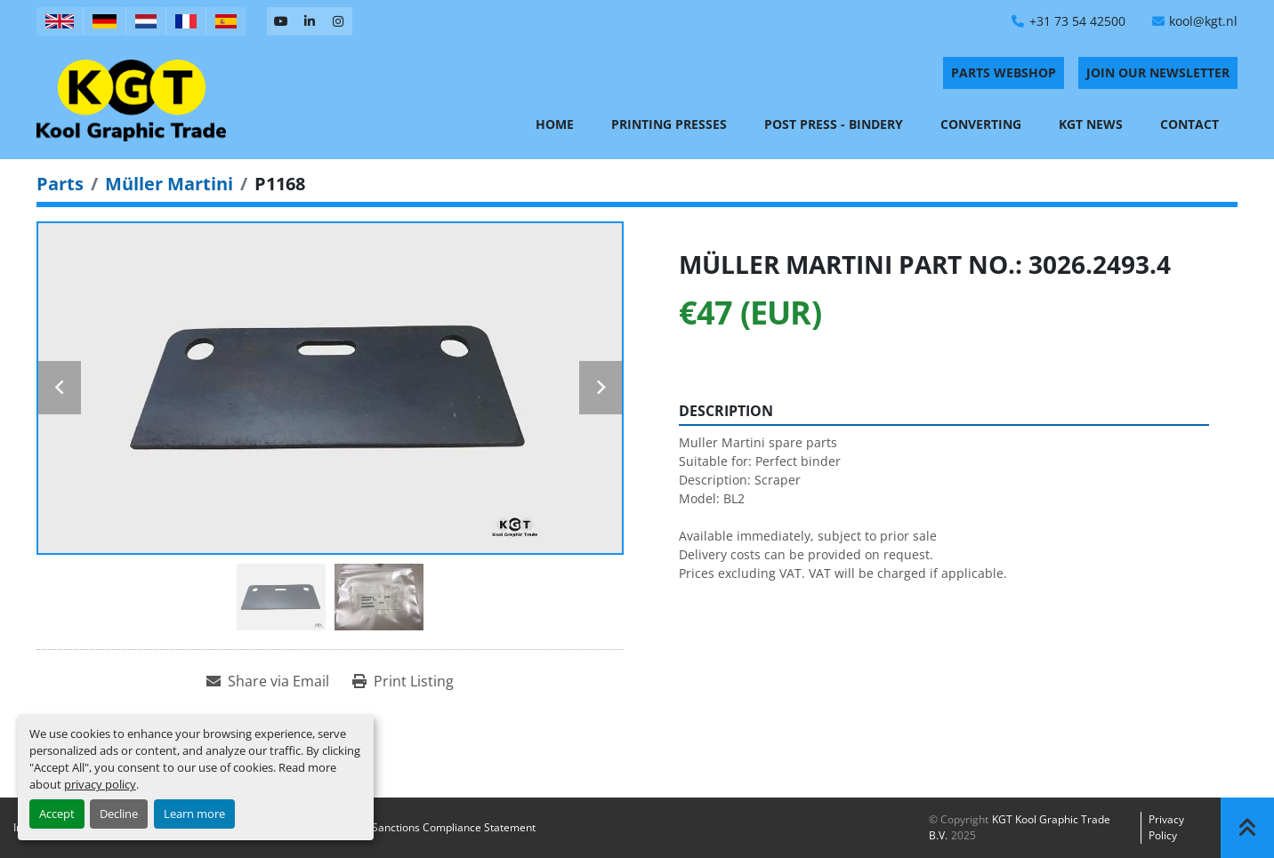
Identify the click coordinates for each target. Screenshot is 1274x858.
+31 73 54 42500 (1077, 20)
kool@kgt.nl (1203, 20)
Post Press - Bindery (833, 124)
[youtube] (281, 21)
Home (555, 124)
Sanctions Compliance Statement (454, 827)
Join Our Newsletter (1158, 72)
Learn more (194, 814)
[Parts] (60, 184)
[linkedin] (309, 21)
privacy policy (100, 784)
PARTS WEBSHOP (1003, 72)
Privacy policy (1166, 827)
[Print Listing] (403, 681)
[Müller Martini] (169, 184)
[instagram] (338, 21)
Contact (1189, 124)
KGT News (1091, 124)
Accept (57, 814)
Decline (119, 814)
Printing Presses (669, 124)
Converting (980, 124)
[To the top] (1247, 828)
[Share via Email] (268, 681)
